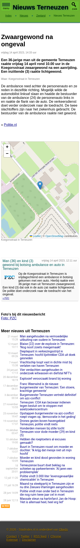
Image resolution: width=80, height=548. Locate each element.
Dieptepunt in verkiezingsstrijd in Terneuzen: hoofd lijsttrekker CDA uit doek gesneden (47, 355)
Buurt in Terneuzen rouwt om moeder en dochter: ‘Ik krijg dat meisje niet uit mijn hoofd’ (46, 450)
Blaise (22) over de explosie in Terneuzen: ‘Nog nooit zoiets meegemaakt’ (47, 345)
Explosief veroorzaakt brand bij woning (45, 378)
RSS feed (40, 536)
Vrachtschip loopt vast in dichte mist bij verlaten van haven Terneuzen (46, 364)
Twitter (25, 536)
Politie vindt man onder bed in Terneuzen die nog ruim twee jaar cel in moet (47, 492)
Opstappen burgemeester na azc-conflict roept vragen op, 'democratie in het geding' (48, 415)
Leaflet (35, 236)
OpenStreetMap (54, 236)
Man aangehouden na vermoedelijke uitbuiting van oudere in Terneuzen (44, 338)
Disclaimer (29, 540)
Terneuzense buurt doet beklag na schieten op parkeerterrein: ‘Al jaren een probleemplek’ (46, 468)
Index (8, 15)
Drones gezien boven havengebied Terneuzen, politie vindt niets (42, 422)
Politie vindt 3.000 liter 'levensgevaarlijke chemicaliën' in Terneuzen (46, 477)
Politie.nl (10, 125)
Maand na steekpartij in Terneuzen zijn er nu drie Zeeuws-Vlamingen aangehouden (47, 485)
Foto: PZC (9, 318)
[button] (40, 185)
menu (6, 6)
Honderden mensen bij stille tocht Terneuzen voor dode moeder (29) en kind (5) (47, 432)
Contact (11, 536)
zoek (74, 9)
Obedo (63, 529)
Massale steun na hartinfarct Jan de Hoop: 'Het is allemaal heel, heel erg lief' (48, 500)
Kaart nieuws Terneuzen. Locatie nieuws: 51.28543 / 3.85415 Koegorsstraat (39, 190)
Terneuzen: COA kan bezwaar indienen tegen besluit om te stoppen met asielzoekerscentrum (45, 406)
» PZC (6, 298)
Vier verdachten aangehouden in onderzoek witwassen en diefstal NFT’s (45, 371)
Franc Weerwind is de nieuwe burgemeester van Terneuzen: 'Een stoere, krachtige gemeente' (47, 387)
